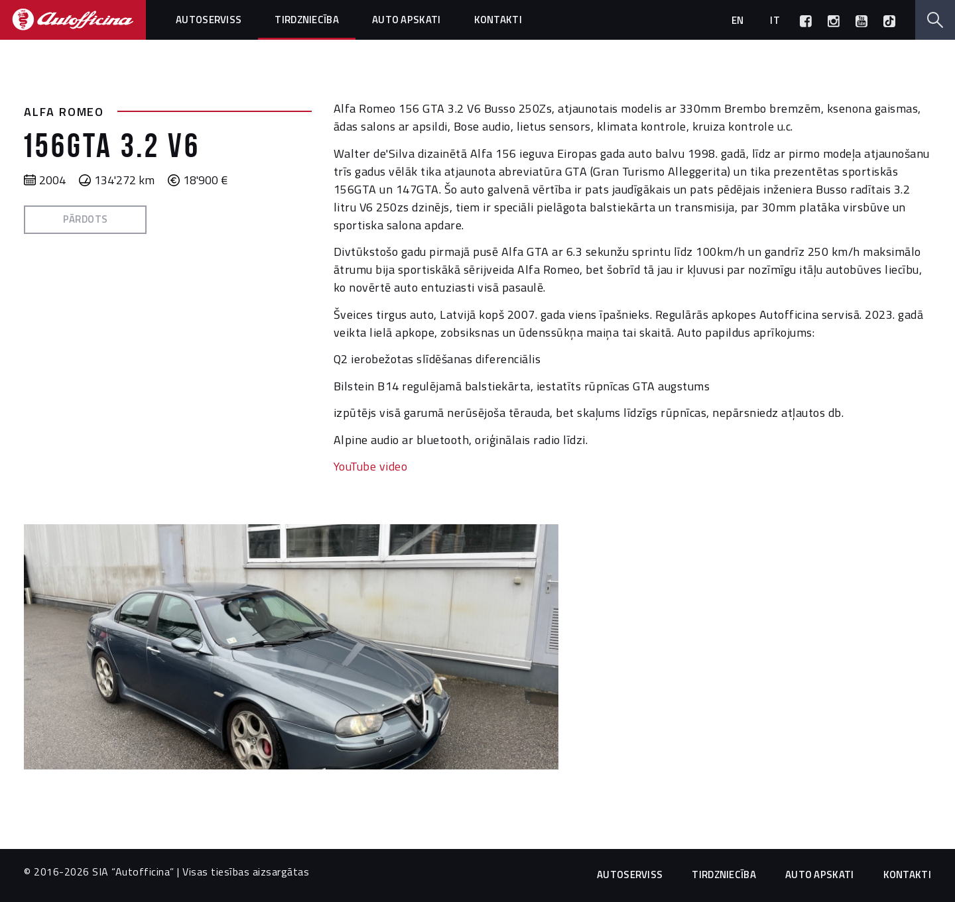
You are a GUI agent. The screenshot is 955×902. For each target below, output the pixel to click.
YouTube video (371, 466)
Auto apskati (406, 19)
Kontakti (498, 19)
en (738, 20)
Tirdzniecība (307, 19)
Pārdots (85, 219)
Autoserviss (208, 19)
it (775, 20)
